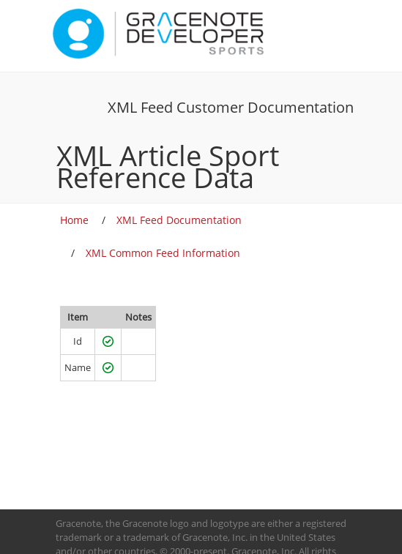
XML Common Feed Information (163, 253)
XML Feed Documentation (179, 220)
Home (74, 220)
